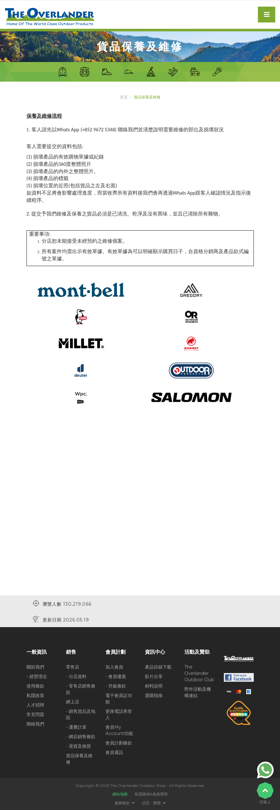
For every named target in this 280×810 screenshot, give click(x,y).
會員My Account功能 (119, 730)
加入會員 (114, 667)
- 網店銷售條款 (80, 736)
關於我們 (35, 667)
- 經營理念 (37, 676)
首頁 (124, 97)
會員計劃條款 (118, 743)
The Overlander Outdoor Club (199, 673)
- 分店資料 (76, 676)
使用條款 (35, 686)
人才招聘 (35, 705)
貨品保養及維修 (79, 759)
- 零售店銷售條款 (80, 689)
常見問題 (35, 714)
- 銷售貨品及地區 (80, 714)
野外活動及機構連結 (197, 692)
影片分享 (154, 676)
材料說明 (154, 686)
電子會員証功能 (118, 699)
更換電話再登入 (118, 714)
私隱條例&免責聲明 (151, 794)
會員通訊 (114, 752)
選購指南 (154, 695)
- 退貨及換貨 (78, 746)
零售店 (72, 667)
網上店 (72, 702)
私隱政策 (35, 695)
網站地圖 (120, 794)
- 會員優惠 (115, 676)
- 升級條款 (115, 686)
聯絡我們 (35, 724)
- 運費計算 (76, 727)
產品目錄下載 (158, 667)
